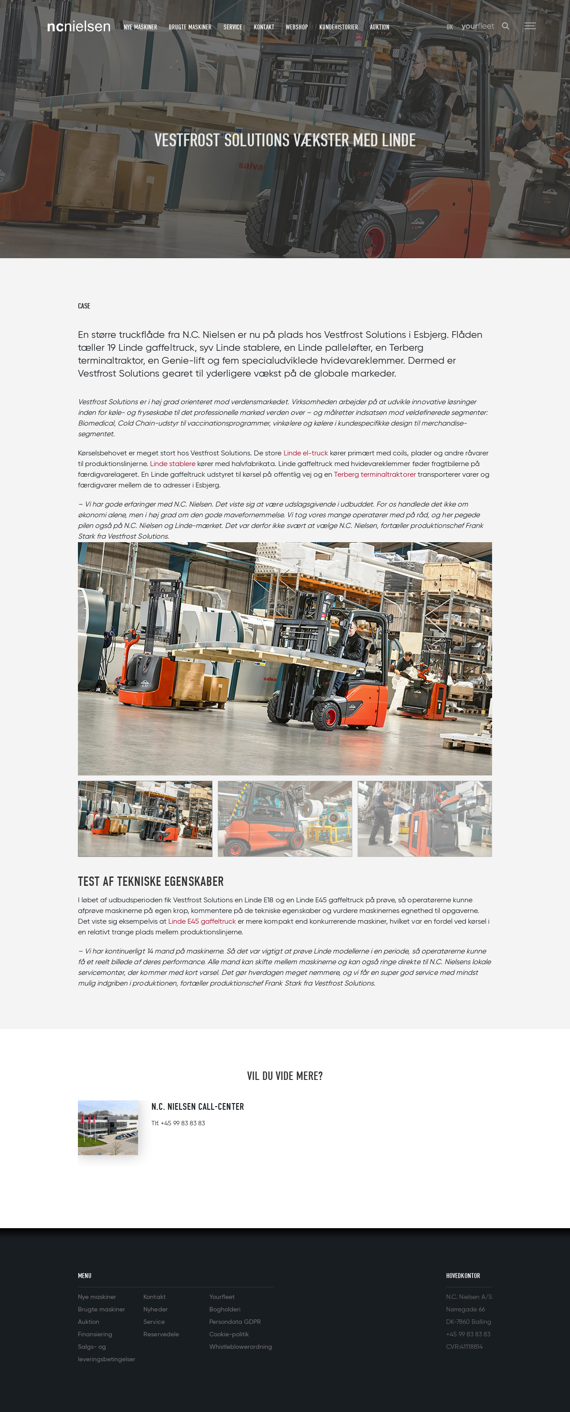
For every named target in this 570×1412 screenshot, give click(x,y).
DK (450, 27)
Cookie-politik (229, 1334)
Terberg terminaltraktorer (375, 475)
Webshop (297, 27)
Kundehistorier (338, 27)
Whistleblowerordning (240, 1347)
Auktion (379, 27)
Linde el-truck (306, 453)
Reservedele (161, 1334)
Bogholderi (224, 1310)
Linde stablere (172, 464)
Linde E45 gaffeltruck (202, 921)
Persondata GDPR (235, 1322)
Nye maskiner (140, 27)
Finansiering (95, 1334)
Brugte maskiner (190, 27)
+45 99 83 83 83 (183, 1123)
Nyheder (155, 1310)
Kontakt (264, 27)
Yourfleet (222, 1297)
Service (233, 27)
